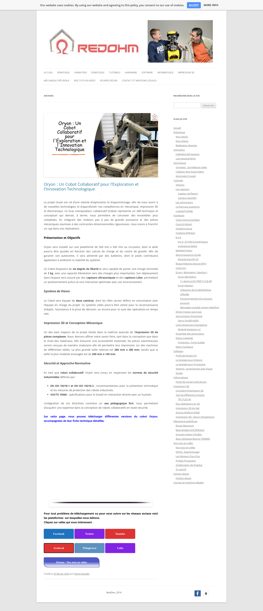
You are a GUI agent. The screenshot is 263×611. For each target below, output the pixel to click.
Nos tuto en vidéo (84, 80)
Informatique (165, 72)
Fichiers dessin (108, 80)
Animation (80, 72)
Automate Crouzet (186, 176)
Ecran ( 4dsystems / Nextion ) (191, 272)
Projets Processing (186, 460)
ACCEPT (194, 5)
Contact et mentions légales (139, 80)
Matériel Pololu (184, 250)
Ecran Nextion (185, 285)
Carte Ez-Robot (184, 224)
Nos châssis (182, 141)
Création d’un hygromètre (190, 171)
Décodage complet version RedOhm (199, 307)
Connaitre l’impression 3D (189, 390)
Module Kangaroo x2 (189, 329)
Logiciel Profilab (184, 211)
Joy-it (178, 237)
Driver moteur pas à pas (189, 311)
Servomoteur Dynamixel (189, 316)
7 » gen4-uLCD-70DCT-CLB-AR (196, 281)
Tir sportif (181, 469)
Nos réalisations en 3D (188, 403)
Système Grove (184, 228)
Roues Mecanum (185, 425)
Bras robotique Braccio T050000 (193, 438)
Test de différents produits (190, 395)
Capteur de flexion (188, 193)
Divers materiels (184, 338)
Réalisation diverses (186, 145)
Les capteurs (182, 189)
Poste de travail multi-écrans (191, 381)
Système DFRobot (185, 233)
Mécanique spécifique (56, 80)
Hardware (131, 72)
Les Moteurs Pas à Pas (188, 456)
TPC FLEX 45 (184, 399)
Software (147, 72)
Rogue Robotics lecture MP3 (191, 263)
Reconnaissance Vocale (188, 255)
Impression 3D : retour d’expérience (195, 417)
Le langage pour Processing (190, 364)
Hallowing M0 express (187, 154)
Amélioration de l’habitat (189, 465)
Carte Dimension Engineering (191, 325)
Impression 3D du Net (187, 408)
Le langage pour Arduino (189, 360)
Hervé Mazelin (81, 573)
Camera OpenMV (187, 198)
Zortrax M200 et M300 (188, 412)
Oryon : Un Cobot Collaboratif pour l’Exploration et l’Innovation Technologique (91, 186)
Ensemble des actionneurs (190, 333)
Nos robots (182, 136)
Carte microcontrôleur (188, 219)
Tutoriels (114, 72)
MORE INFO (211, 5)
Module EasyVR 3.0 (188, 259)
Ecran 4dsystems (187, 276)
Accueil (48, 72)
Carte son (181, 268)
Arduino (180, 184)
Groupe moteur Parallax (189, 434)
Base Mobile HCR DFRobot (190, 430)
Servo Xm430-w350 (188, 320)
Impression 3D (186, 72)
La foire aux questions (188, 206)
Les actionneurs (184, 202)
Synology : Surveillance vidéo (191, 167)
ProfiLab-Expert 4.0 (186, 355)
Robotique (63, 72)
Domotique (97, 72)
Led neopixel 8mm (186, 158)
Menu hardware (184, 346)
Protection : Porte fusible (191, 342)
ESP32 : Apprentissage (187, 452)
